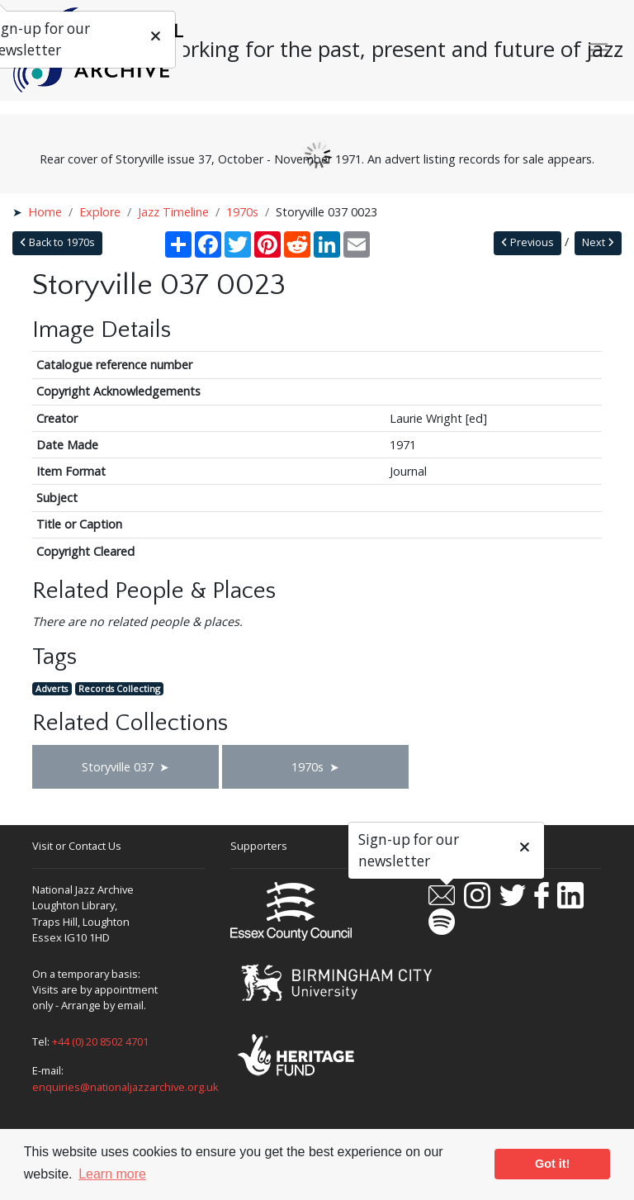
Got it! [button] (552, 1163)
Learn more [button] (112, 1174)
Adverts (51, 688)
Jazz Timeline (173, 212)
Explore (100, 212)
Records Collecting (119, 688)
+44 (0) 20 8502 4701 (100, 1041)
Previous (527, 242)
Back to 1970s (57, 242)
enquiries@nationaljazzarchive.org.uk (125, 1086)
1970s (242, 212)
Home (45, 212)
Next (598, 242)
